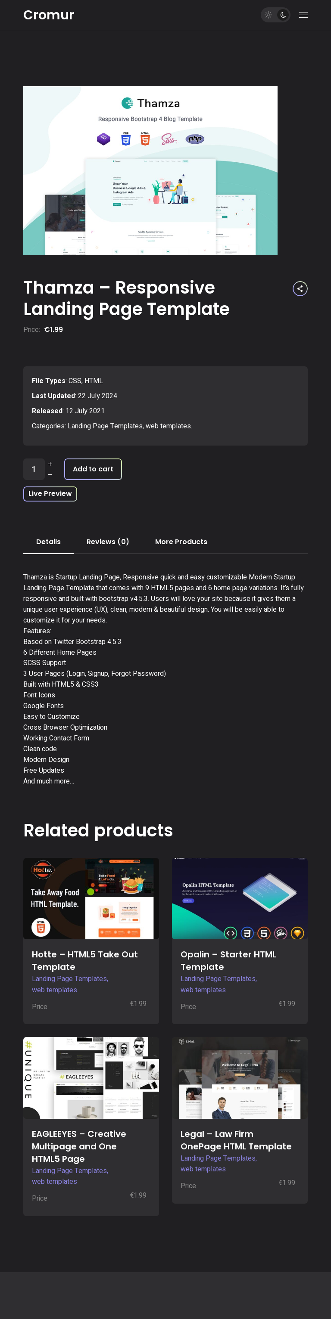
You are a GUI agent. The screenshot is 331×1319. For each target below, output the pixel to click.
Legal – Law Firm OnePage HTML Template (236, 1140)
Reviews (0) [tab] (108, 542)
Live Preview (50, 493)
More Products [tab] (181, 542)
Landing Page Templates (105, 426)
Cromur (48, 15)
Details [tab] (48, 542)
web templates (168, 426)
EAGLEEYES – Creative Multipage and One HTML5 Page (79, 1146)
